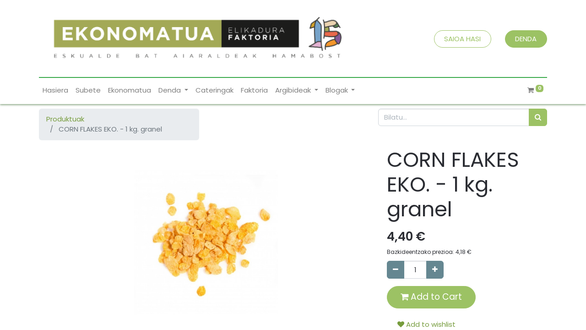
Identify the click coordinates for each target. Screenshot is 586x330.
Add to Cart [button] (431, 297)
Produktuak (65, 119)
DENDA (526, 39)
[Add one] (435, 270)
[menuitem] (55, 90)
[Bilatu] (538, 117)
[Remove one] (395, 270)
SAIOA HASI (462, 39)
